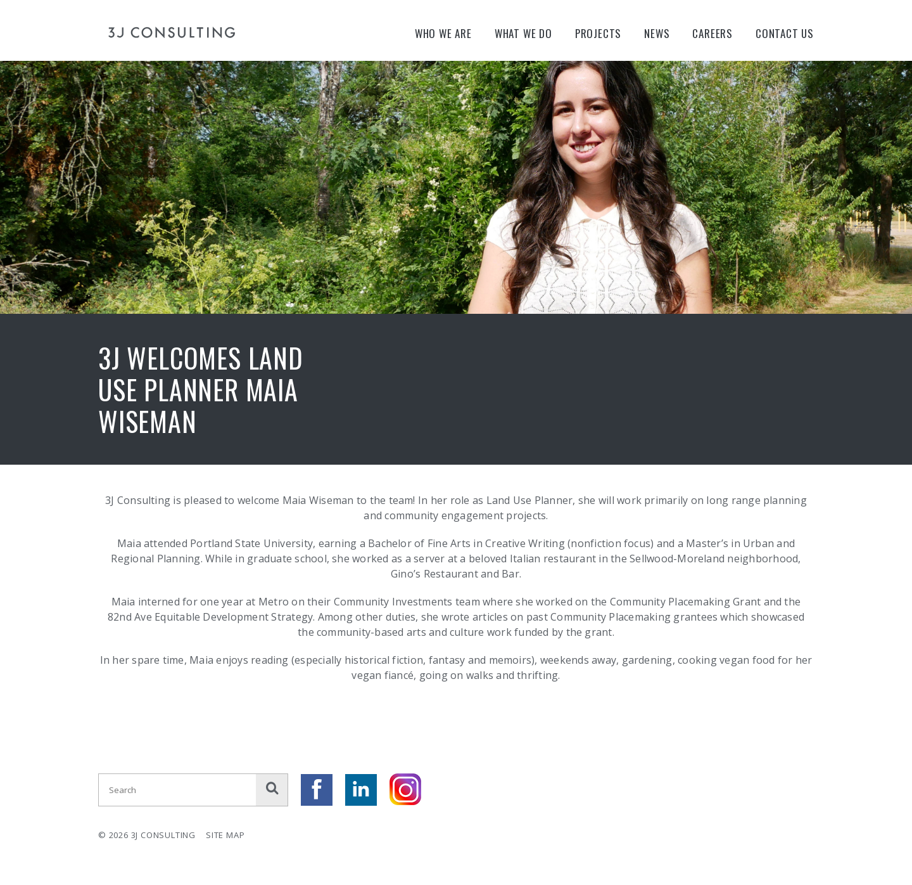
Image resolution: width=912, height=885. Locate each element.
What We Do (523, 33)
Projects (598, 33)
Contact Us (785, 33)
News (656, 33)
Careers (712, 33)
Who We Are (443, 33)
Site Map (225, 835)
